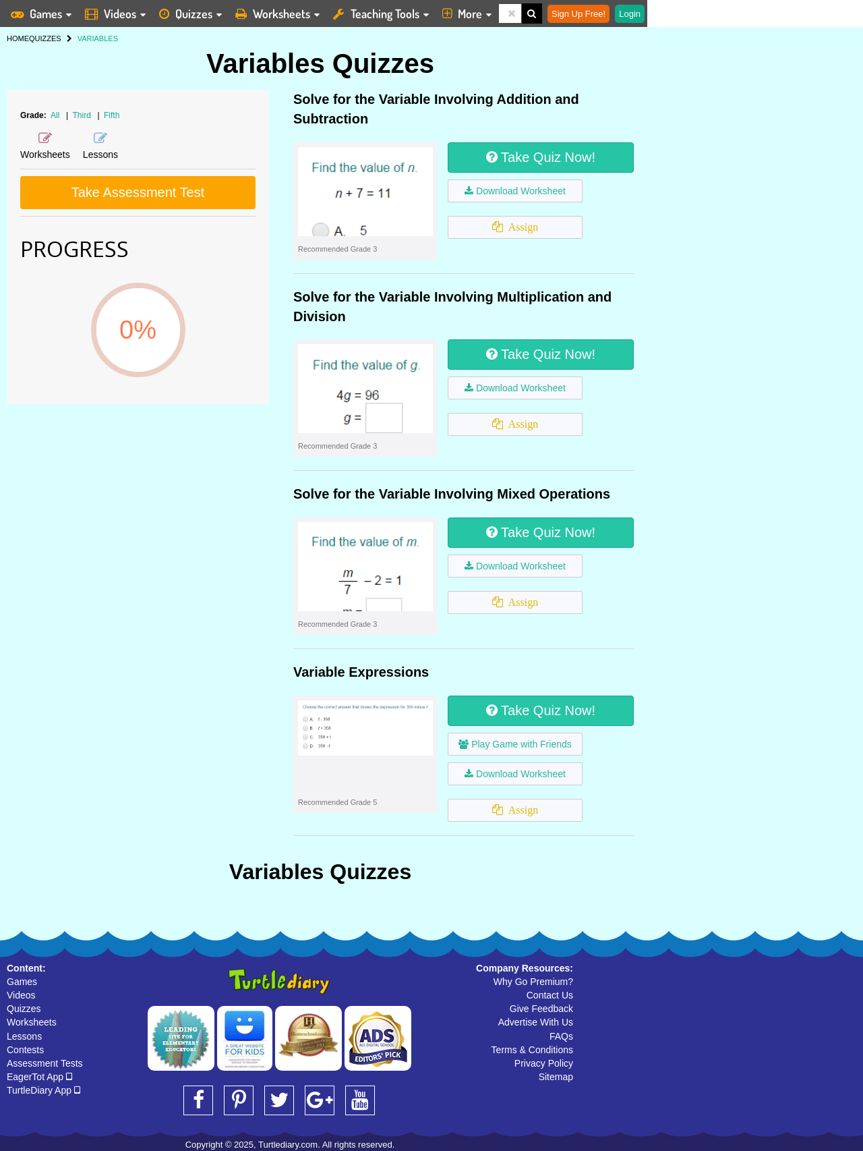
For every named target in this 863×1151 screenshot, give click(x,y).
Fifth (111, 115)
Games (22, 981)
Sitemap (556, 1076)
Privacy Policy (543, 1063)
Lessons (24, 1036)
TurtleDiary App (43, 1090)
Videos (21, 995)
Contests (25, 1049)
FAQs (561, 1036)
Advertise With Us (535, 1022)
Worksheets (32, 1022)
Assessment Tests (45, 1063)
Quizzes (24, 1008)
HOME (18, 38)
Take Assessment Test (138, 192)
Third (83, 115)
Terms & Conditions (532, 1049)
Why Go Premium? (533, 981)
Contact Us (550, 995)
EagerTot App (39, 1076)
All (55, 115)
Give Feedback (541, 1008)
